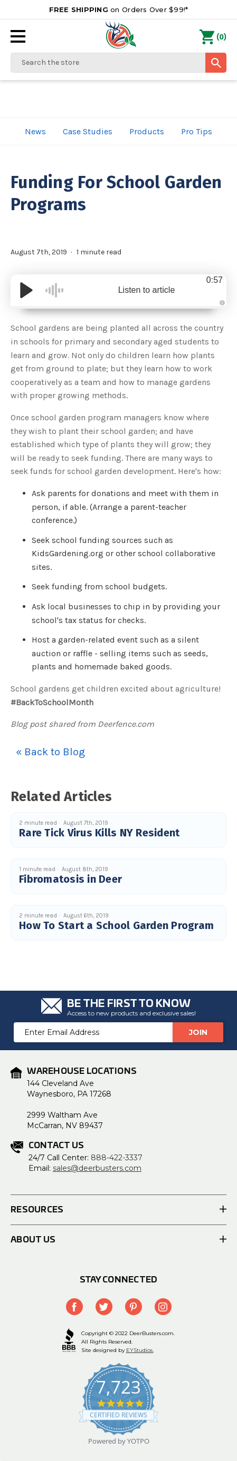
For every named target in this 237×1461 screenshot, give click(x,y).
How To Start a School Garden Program (116, 925)
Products (146, 131)
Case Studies (87, 131)
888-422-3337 (117, 1157)
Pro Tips (196, 131)
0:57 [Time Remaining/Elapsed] (214, 279)
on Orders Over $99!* (118, 9)
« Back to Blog (50, 752)
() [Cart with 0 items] (213, 37)
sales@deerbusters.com (97, 1168)
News (35, 131)
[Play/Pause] (26, 290)
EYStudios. (140, 1350)
